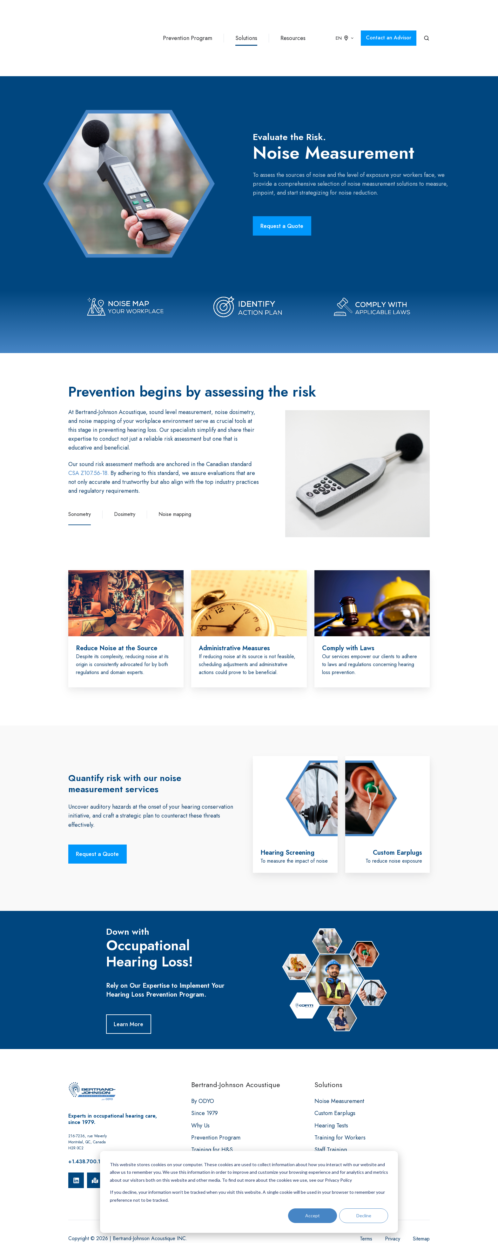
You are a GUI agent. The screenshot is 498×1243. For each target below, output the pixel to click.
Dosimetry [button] (124, 482)
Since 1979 (204, 1081)
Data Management (336, 1130)
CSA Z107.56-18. (88, 441)
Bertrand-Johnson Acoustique (235, 1053)
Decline (363, 1215)
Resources (293, 22)
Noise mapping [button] (174, 482)
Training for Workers (340, 1106)
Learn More (128, 992)
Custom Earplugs (334, 1081)
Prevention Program (187, 22)
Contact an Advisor (388, 21)
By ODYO (202, 1069)
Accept (312, 1215)
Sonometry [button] (79, 482)
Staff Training (330, 1118)
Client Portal (206, 1142)
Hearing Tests (331, 1094)
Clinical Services (334, 1142)
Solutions (246, 22)
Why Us (200, 1094)
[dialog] (249, 1192)
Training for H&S (212, 1118)
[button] (426, 22)
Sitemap (421, 1207)
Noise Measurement (339, 1069)
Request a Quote (281, 194)
